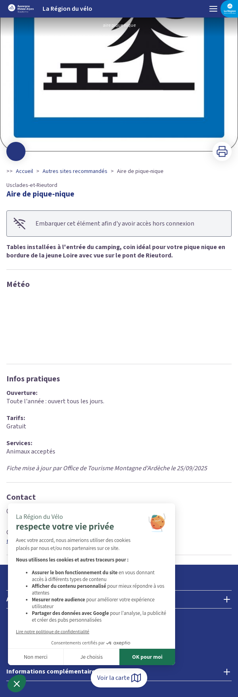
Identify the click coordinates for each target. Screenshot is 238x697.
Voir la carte (119, 678)
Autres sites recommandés (75, 171)
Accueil (24, 171)
